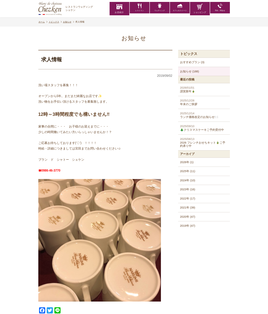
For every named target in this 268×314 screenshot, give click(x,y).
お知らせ (71, 22)
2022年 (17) (187, 198)
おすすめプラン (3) (192, 62)
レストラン (139, 8)
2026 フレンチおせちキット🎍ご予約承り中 (204, 142)
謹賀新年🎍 (204, 89)
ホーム (43, 22)
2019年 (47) (187, 225)
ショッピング (199, 8)
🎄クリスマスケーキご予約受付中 (204, 128)
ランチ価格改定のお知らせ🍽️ (204, 115)
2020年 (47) (187, 216)
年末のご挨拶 (204, 102)
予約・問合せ (220, 8)
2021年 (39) (187, 207)
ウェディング (159, 8)
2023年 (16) (187, 189)
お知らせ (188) (189, 71)
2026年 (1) (187, 162)
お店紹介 (119, 8)
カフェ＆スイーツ (179, 8)
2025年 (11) (187, 171)
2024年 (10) (187, 180)
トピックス (56, 22)
